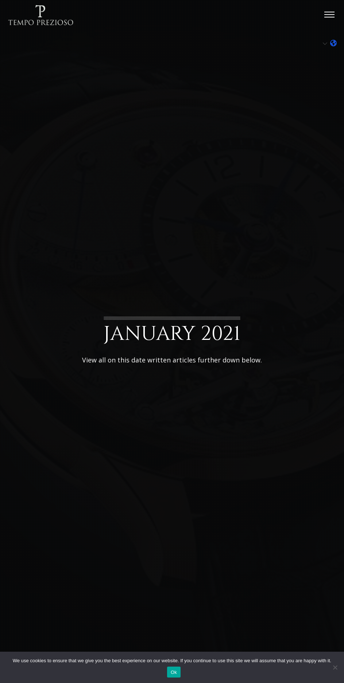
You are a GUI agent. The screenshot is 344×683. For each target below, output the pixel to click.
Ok (174, 672)
